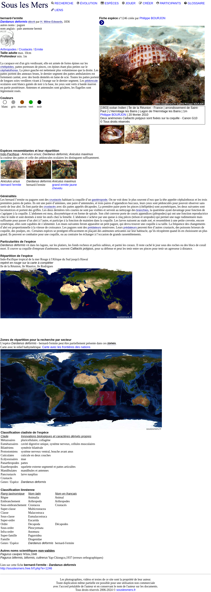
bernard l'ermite (13, 181)
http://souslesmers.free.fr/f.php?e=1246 (26, 568)
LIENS (57, 10)
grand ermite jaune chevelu (64, 183)
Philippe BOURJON (152, 18)
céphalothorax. (9, 70)
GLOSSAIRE (194, 3)
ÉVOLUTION (87, 3)
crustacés (55, 199)
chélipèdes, (7, 66)
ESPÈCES (110, 3)
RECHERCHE (62, 3)
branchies (142, 210)
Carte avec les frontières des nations (66, 347)
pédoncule (91, 80)
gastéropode (99, 199)
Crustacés (25, 49)
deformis (21, 21)
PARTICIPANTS (168, 3)
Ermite (38, 49)
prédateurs (94, 227)
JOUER (129, 3)
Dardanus (7, 21)
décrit (31, 21)
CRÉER (146, 3)
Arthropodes (8, 49)
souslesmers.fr (126, 590)
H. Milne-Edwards (51, 21)
